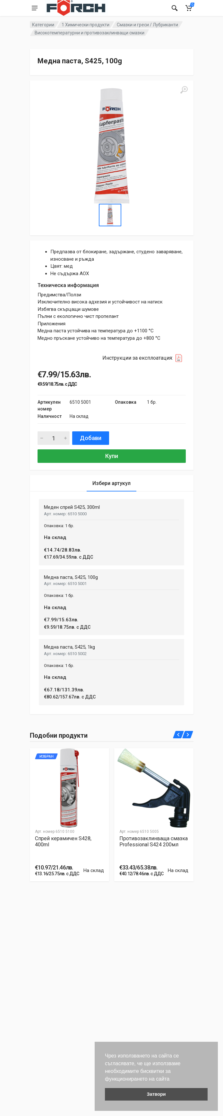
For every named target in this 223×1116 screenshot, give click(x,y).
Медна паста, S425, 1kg (69, 647)
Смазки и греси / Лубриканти (147, 24)
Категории (43, 24)
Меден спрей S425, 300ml (72, 507)
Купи (111, 456)
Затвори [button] (156, 1094)
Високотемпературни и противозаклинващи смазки (89, 32)
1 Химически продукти (85, 24)
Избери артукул (111, 483)
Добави (90, 438)
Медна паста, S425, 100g (71, 577)
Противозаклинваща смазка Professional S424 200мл (153, 841)
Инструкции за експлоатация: (144, 358)
